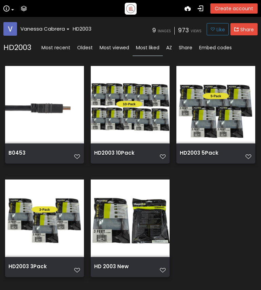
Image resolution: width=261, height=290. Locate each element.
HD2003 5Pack (199, 153)
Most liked (147, 47)
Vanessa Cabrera (44, 28)
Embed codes (215, 47)
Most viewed (114, 47)
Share (185, 47)
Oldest (85, 47)
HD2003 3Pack (27, 266)
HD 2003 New (111, 266)
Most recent (55, 47)
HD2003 (82, 28)
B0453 (16, 153)
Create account (234, 8)
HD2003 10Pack (114, 153)
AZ (169, 47)
